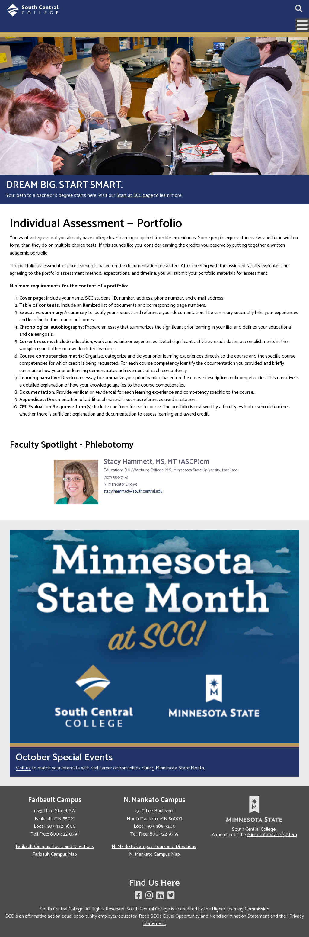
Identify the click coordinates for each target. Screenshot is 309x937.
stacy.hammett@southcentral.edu (133, 491)
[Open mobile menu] (302, 25)
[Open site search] (298, 9)
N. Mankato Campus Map (154, 854)
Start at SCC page (134, 195)
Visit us (23, 768)
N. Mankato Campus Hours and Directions (154, 846)
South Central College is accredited (161, 909)
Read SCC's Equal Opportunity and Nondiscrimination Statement (204, 916)
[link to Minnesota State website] (254, 809)
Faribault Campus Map (55, 854)
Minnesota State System (272, 835)
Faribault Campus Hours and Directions (55, 846)
